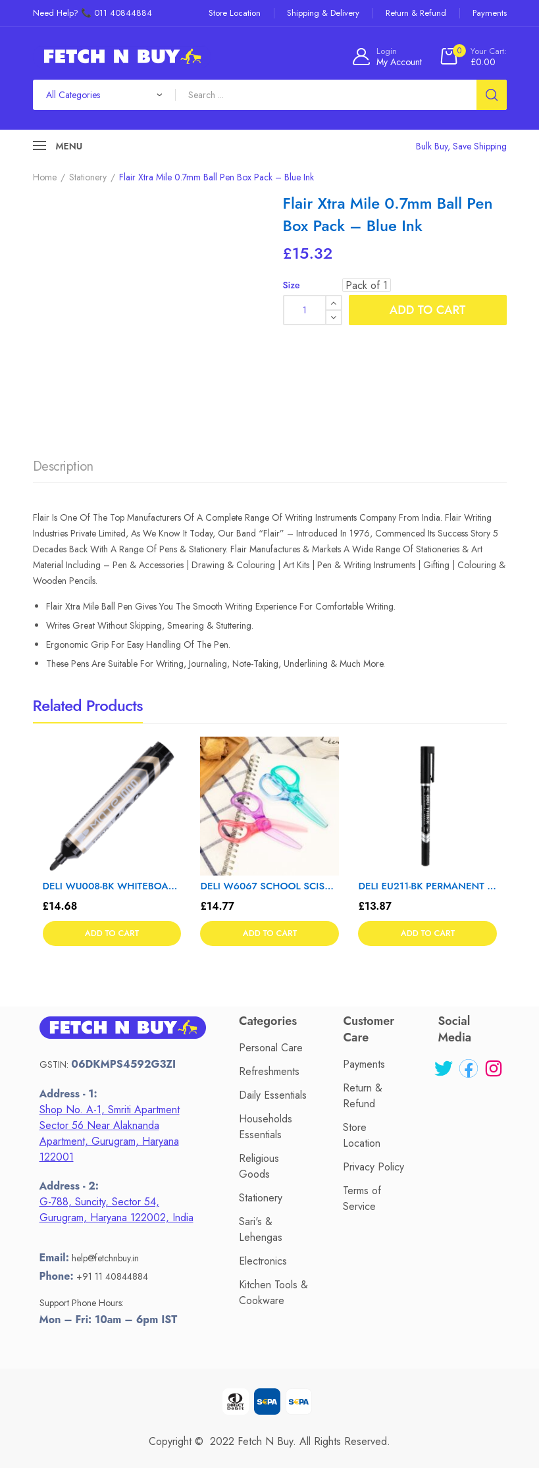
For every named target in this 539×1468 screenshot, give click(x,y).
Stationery (88, 177)
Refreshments (269, 1071)
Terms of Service (362, 1198)
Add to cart (427, 310)
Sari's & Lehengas (260, 1229)
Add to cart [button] (111, 934)
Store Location (361, 1135)
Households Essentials (265, 1126)
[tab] (63, 470)
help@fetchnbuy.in (105, 1258)
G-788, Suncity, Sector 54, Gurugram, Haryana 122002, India (116, 1209)
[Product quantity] (312, 310)
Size (291, 285)
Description (63, 466)
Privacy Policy (373, 1166)
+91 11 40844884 (112, 1276)
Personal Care (271, 1047)
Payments (364, 1064)
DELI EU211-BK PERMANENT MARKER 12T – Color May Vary (427, 886)
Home (45, 177)
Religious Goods (259, 1166)
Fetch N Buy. (267, 1441)
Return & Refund (362, 1095)
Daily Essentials (273, 1095)
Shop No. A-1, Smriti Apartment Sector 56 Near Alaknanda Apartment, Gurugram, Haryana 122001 (109, 1133)
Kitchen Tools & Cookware (273, 1292)
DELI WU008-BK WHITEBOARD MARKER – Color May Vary (112, 886)
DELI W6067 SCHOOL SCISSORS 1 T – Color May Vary (269, 886)
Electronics (263, 1261)
